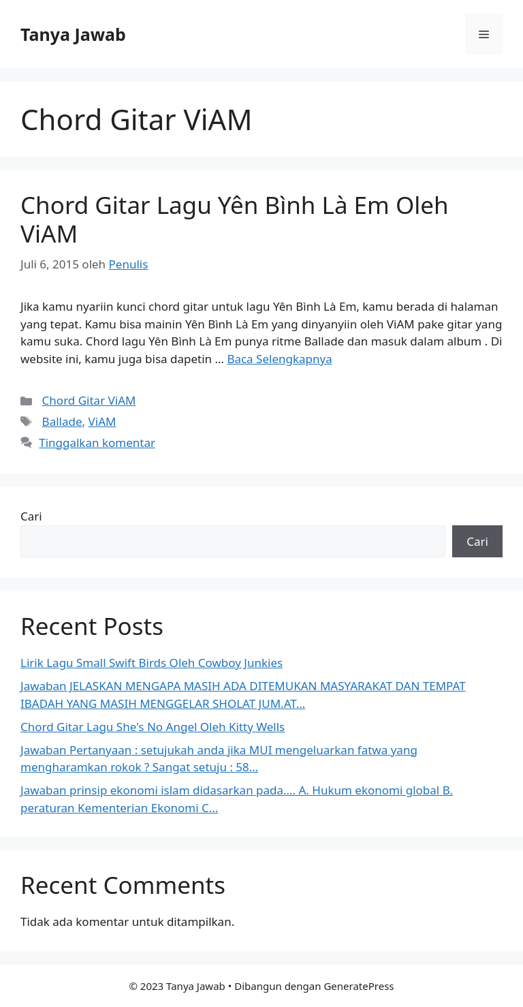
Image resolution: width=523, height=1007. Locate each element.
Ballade (62, 421)
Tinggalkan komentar (97, 442)
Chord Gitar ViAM (89, 400)
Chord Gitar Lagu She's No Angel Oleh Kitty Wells (152, 726)
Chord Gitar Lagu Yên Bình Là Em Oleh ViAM (234, 219)
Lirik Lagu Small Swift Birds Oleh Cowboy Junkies (151, 662)
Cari (31, 516)
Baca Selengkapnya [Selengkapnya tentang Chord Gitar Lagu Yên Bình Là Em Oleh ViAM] (279, 359)
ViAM (102, 421)
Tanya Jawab (73, 34)
